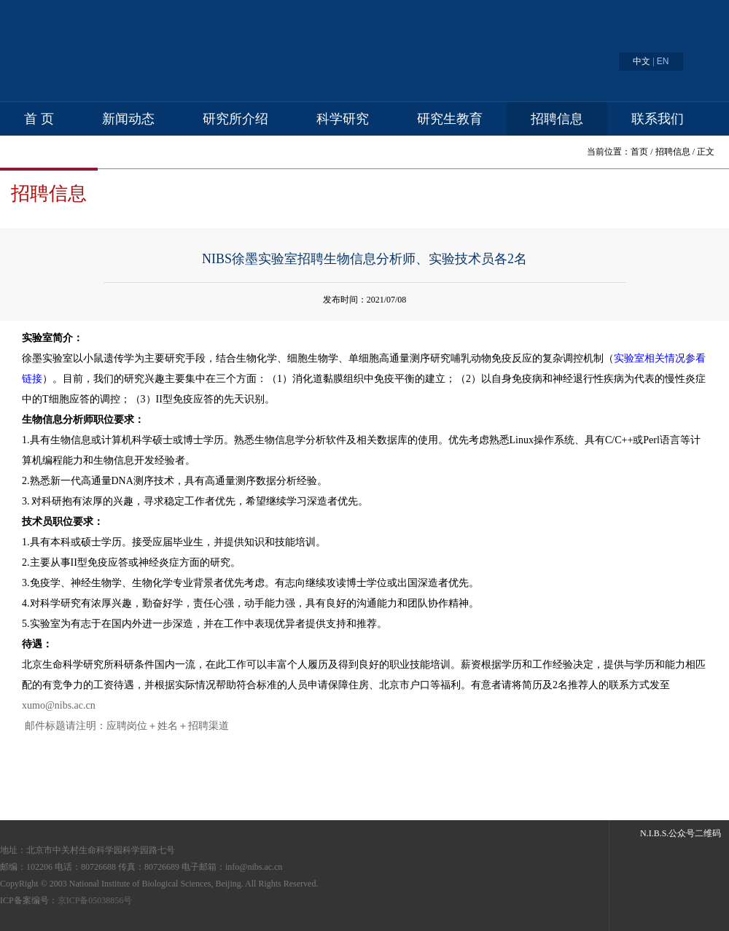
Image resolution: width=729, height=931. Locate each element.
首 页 (39, 119)
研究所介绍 (235, 119)
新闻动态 (128, 119)
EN (663, 61)
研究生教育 (450, 119)
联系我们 (657, 119)
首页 (639, 152)
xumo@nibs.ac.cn (58, 705)
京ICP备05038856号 (95, 900)
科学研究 (342, 119)
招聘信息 (557, 119)
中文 (641, 61)
